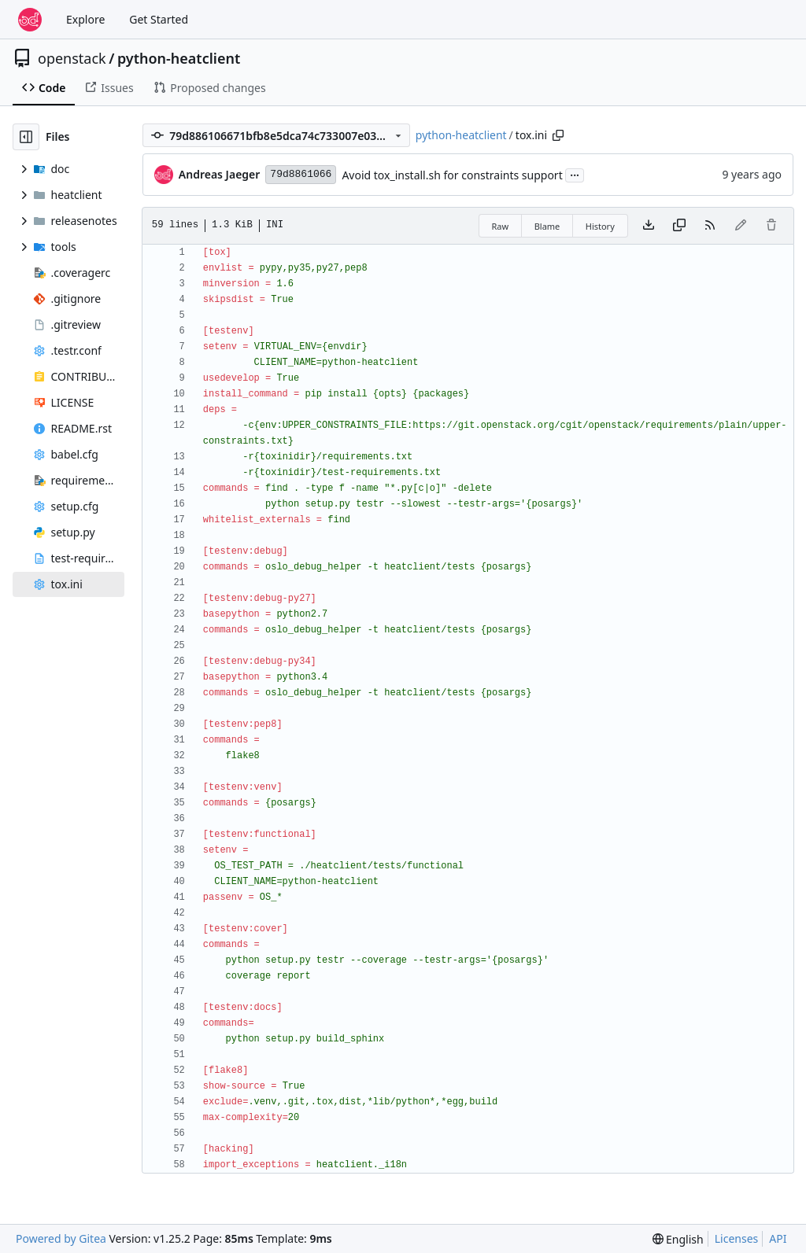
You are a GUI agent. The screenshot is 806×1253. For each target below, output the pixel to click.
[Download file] (648, 225)
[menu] (678, 1239)
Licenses (737, 1238)
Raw (500, 226)
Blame (547, 226)
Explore (85, 19)
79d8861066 (300, 174)
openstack (72, 58)
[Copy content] (679, 225)
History (600, 226)
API (777, 1238)
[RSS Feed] (710, 225)
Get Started (158, 19)
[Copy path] (558, 135)
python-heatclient (178, 58)
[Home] (30, 20)
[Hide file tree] (26, 136)
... (574, 173)
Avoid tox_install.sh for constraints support (452, 175)
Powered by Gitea (61, 1238)
